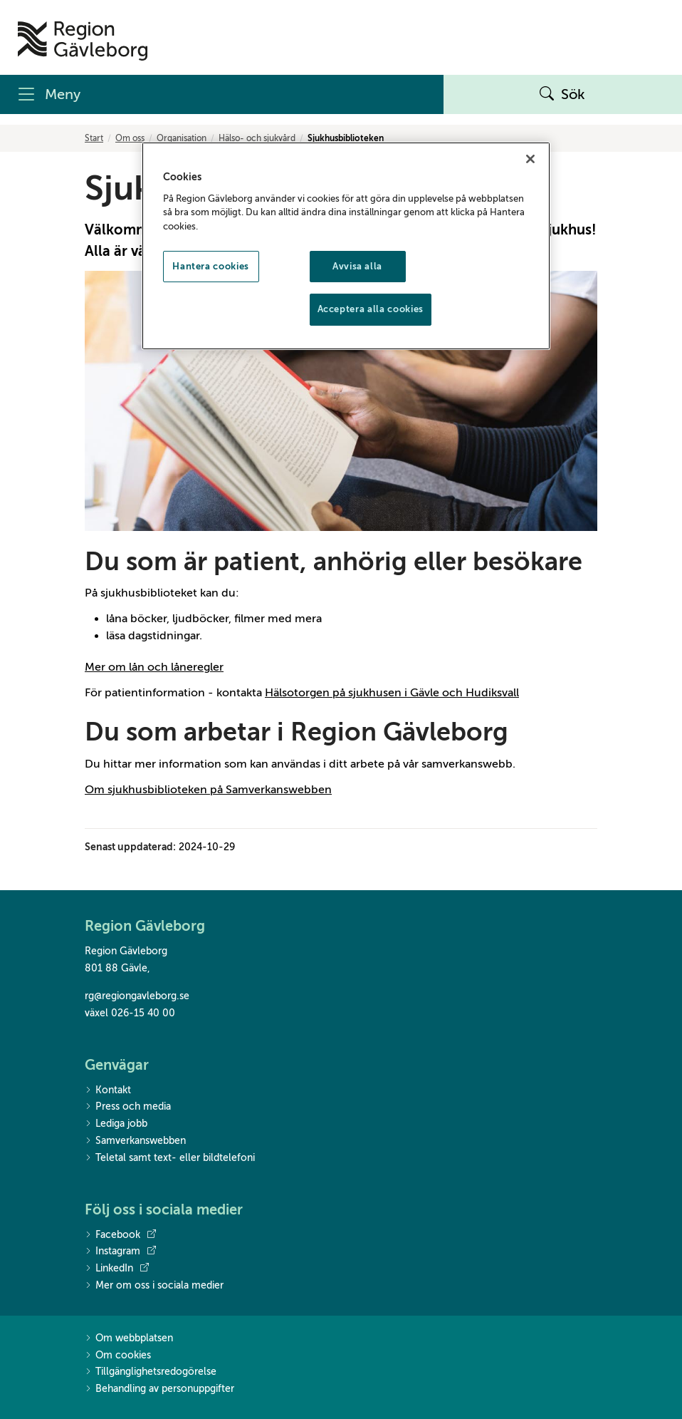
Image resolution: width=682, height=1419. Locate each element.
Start (94, 138)
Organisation (181, 138)
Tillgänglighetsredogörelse (150, 1372)
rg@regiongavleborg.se (137, 996)
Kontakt (108, 1091)
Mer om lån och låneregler (154, 667)
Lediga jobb (116, 1124)
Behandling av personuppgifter (159, 1389)
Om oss (130, 138)
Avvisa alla (357, 266)
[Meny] (222, 94)
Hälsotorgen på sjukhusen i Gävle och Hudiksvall (392, 692)
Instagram (120, 1251)
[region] (346, 245)
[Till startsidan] (82, 41)
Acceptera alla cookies (371, 309)
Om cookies (118, 1356)
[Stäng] (530, 159)
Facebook (120, 1235)
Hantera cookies (210, 266)
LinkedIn (117, 1268)
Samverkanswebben (135, 1141)
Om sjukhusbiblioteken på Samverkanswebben (208, 789)
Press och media (128, 1107)
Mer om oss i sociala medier (154, 1286)
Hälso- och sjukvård (257, 138)
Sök (562, 94)
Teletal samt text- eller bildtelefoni (170, 1158)
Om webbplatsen (129, 1339)
